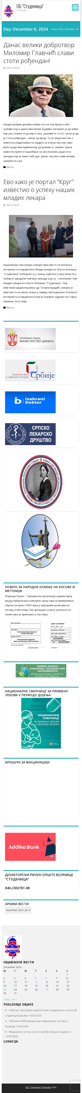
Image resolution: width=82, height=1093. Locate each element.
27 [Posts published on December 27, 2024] (47, 989)
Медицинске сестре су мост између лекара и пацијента (40, 1031)
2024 (61, 29)
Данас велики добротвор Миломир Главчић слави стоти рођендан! (39, 53)
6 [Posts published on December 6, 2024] (46, 978)
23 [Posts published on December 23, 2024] (5, 989)
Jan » (14, 999)
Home (54, 29)
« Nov (7, 999)
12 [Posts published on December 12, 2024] (36, 982)
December (70, 29)
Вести (10, 167)
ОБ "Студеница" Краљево (38, 1087)
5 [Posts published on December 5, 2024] (35, 978)
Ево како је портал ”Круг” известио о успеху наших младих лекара (39, 190)
